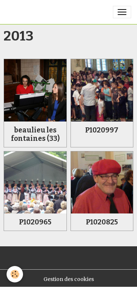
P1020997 (101, 130)
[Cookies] (15, 274)
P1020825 (102, 222)
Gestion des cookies (68, 279)
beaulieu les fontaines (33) (35, 134)
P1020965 (35, 222)
